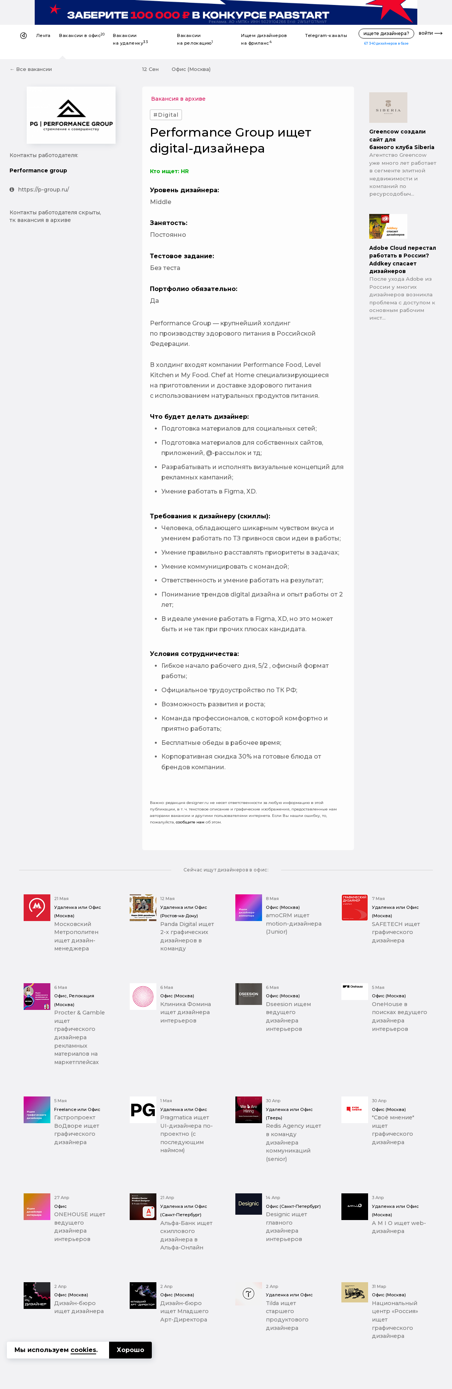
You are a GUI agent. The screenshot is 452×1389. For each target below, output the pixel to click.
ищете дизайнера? (386, 33)
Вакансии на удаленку (130, 39)
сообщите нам (190, 822)
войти (426, 33)
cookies (83, 1350)
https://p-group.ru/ (39, 189)
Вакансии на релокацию (195, 39)
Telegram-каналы (326, 35)
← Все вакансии (31, 69)
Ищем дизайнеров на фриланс (264, 39)
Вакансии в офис (82, 35)
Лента (43, 35)
